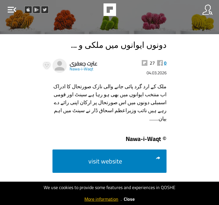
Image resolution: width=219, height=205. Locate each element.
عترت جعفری (84, 64)
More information (101, 199)
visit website (124, 161)
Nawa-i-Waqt (81, 69)
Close (129, 199)
